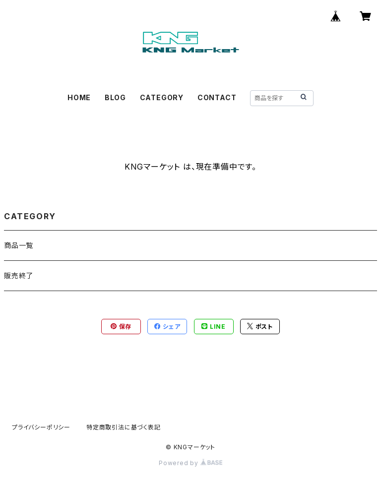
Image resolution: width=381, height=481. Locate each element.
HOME (79, 97)
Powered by (190, 463)
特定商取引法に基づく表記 (123, 427)
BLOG (115, 97)
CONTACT (217, 97)
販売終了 (18, 275)
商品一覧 (18, 245)
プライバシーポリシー (41, 427)
